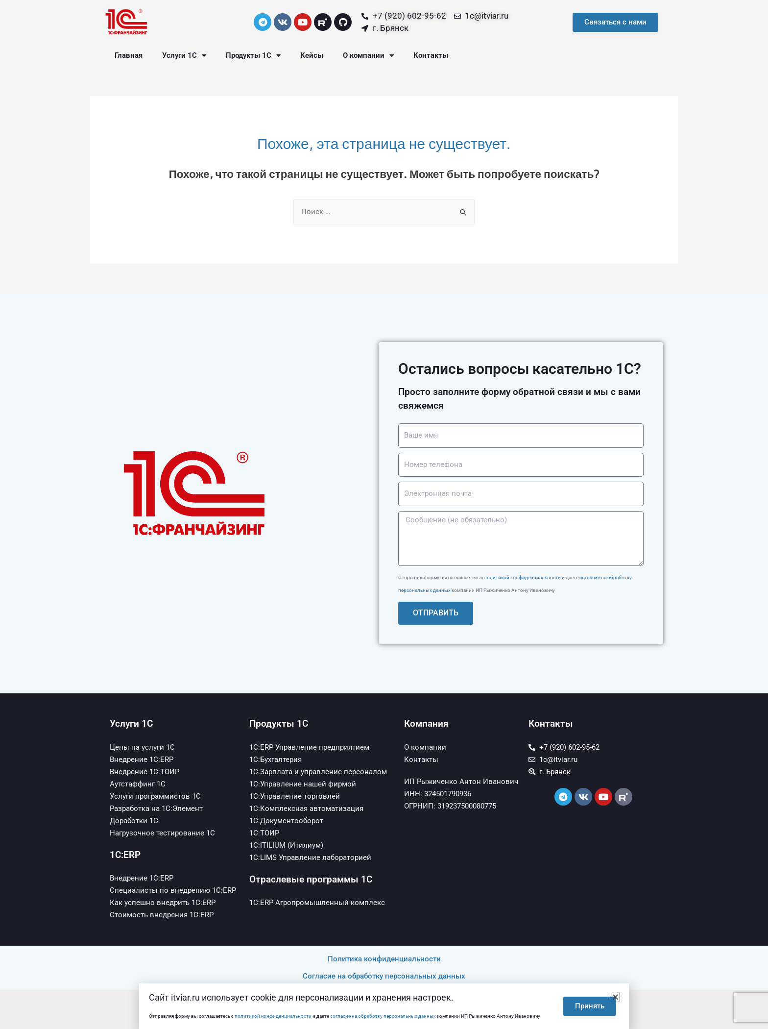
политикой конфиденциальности (522, 577)
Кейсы (311, 55)
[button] (615, 997)
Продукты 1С (253, 55)
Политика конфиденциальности (384, 959)
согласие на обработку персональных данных (383, 1016)
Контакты (430, 55)
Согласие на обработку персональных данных (384, 976)
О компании (368, 55)
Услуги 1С (184, 55)
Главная (129, 55)
